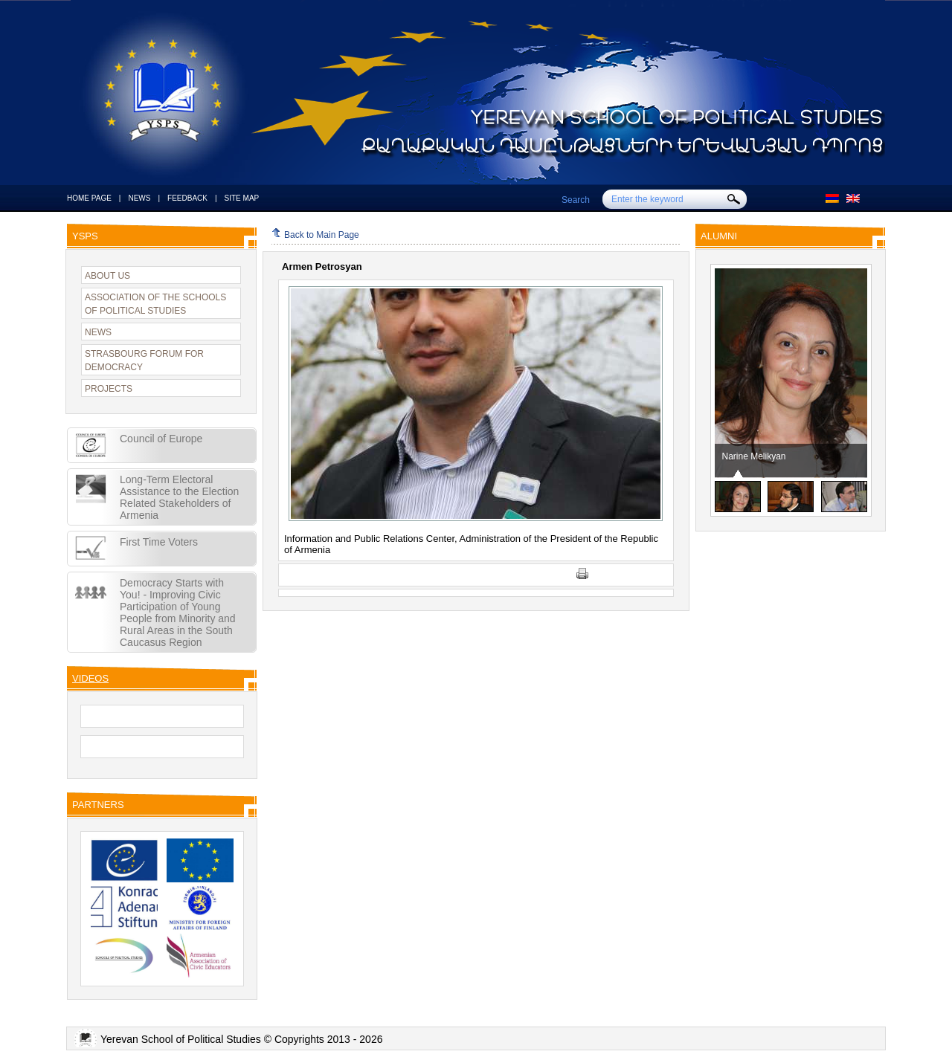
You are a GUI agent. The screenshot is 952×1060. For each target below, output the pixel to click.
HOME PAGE (89, 198)
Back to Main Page (315, 235)
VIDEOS (90, 678)
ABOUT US (107, 276)
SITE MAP (242, 198)
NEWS (139, 198)
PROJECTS (108, 389)
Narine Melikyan (754, 456)
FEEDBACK (187, 198)
